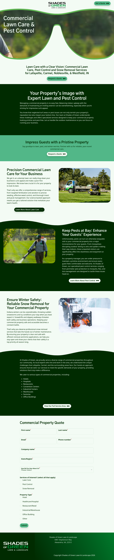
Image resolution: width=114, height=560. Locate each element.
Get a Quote (100, 3)
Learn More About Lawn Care (27, 210)
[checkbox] (57, 484)
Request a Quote (55, 79)
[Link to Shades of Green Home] (57, 3)
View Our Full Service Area (55, 406)
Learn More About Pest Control (82, 281)
